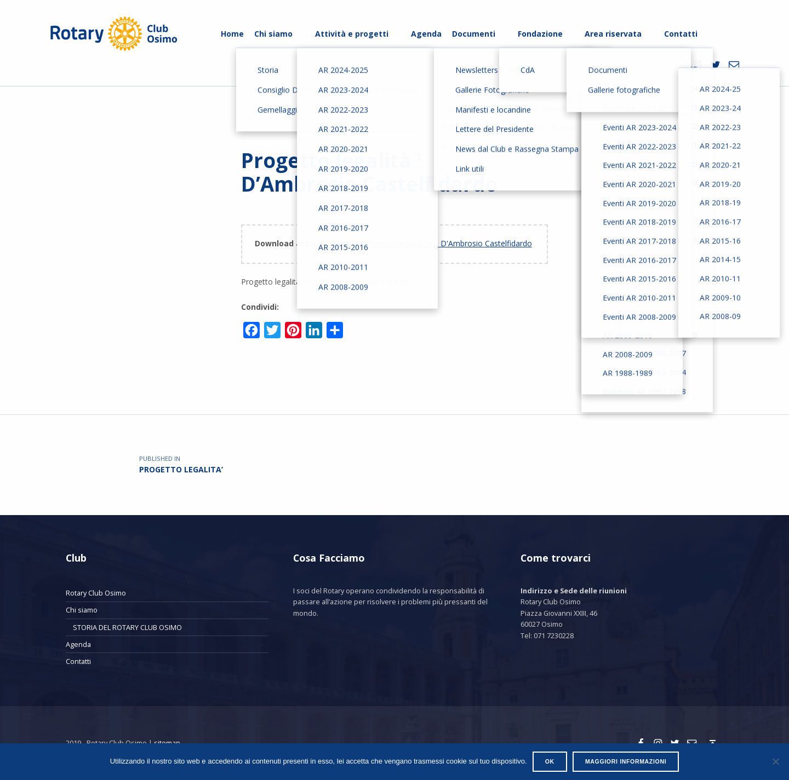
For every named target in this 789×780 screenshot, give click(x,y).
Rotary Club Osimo (96, 593)
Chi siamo (273, 33)
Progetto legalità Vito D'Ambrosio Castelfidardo (447, 243)
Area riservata (613, 33)
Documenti (473, 33)
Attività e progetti (351, 33)
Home (232, 33)
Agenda (426, 33)
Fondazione (540, 33)
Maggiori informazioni (625, 761)
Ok (549, 761)
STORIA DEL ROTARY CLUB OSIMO (127, 627)
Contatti (680, 33)
